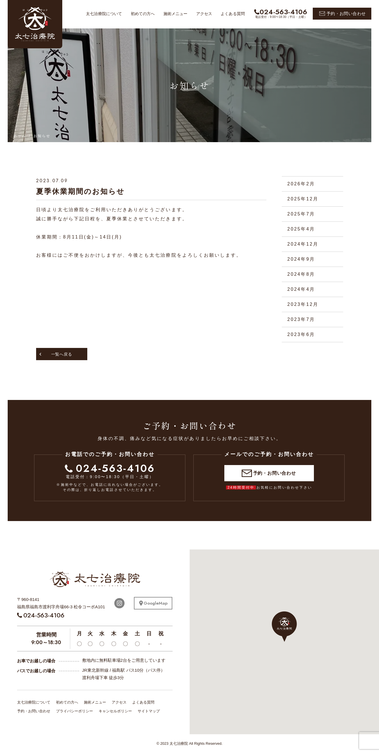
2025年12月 (303, 198)
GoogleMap (155, 603)
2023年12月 (303, 304)
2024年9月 (301, 259)
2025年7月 (301, 213)
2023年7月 (301, 319)
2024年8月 (301, 274)
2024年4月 (301, 289)
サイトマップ (149, 711)
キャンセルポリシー (115, 711)
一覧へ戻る (61, 354)
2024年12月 (303, 244)
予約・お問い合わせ (346, 13)
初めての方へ (143, 13)
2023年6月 (301, 334)
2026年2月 (301, 183)
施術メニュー (175, 13)
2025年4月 (301, 229)
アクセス (204, 13)
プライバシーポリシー (74, 711)
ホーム (19, 136)
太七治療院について (104, 13)
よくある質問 (233, 13)
